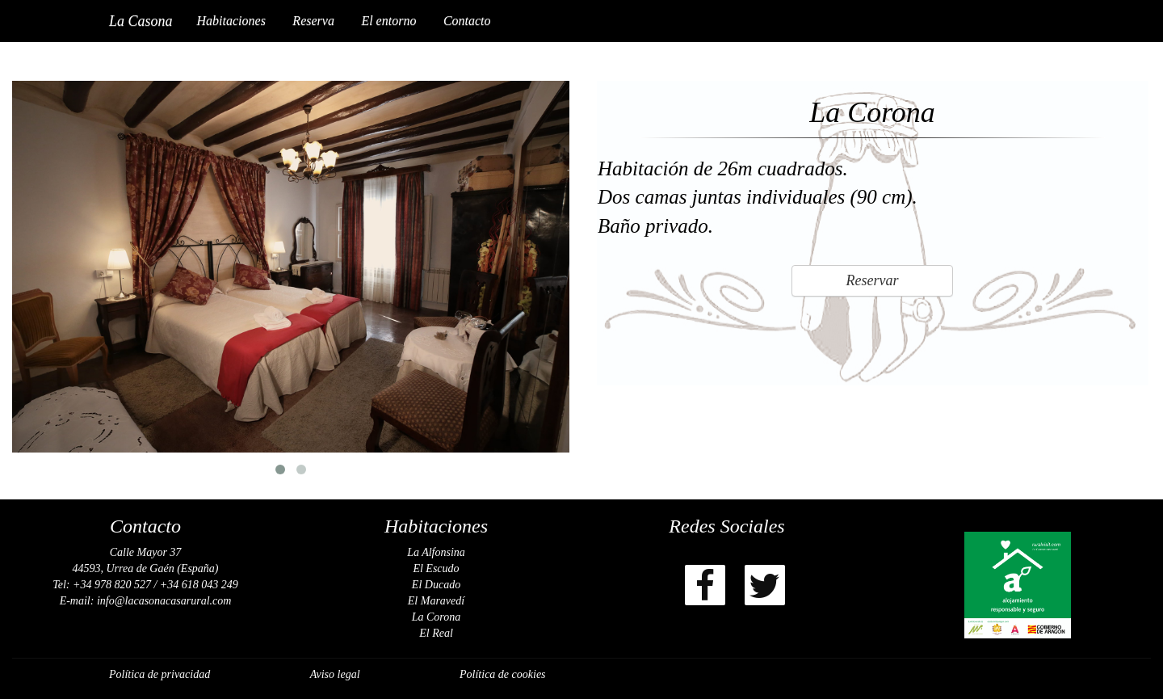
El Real (436, 633)
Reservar (872, 280)
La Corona (436, 617)
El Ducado (436, 585)
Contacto (467, 20)
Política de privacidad (159, 674)
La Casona (141, 21)
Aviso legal (335, 674)
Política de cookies (503, 674)
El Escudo (436, 568)
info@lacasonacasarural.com (164, 601)
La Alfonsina (436, 552)
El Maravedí (436, 601)
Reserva (313, 20)
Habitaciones (231, 20)
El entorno (388, 20)
